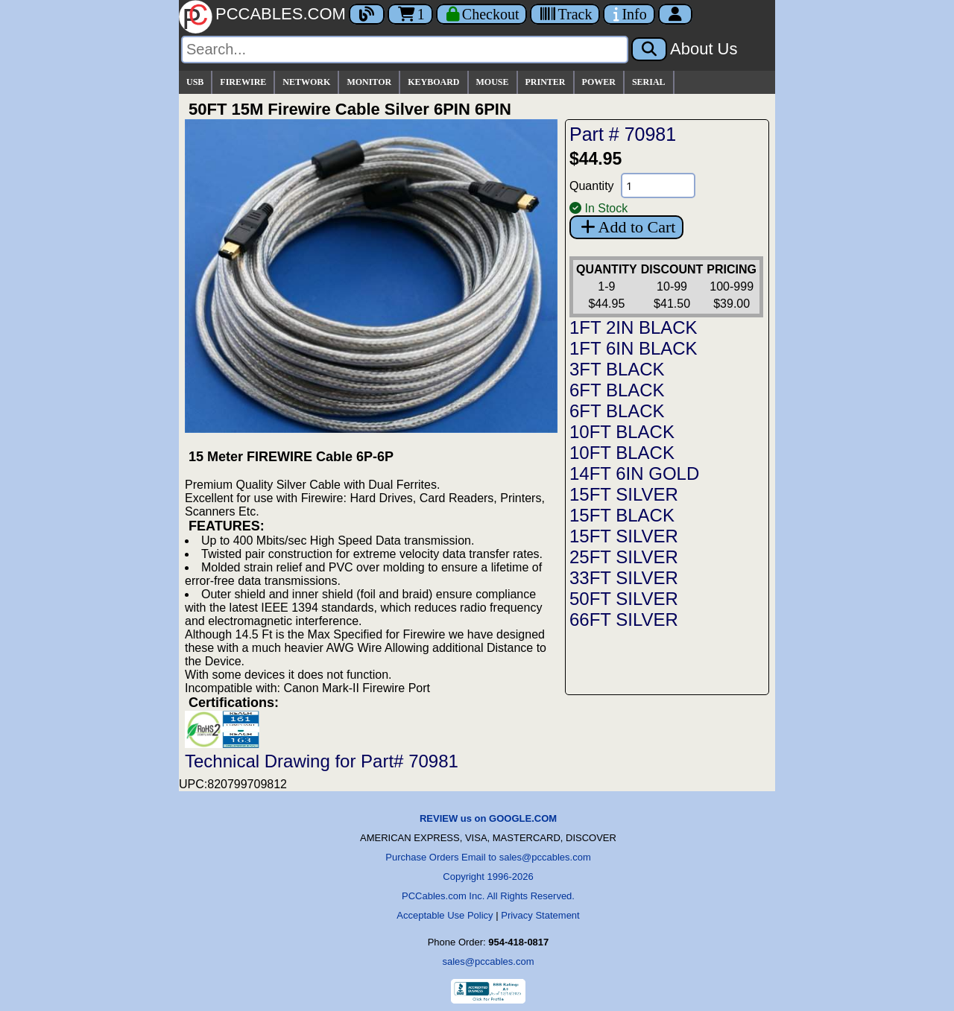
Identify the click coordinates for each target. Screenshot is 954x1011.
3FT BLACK (617, 369)
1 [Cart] (410, 14)
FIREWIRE (243, 82)
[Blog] (367, 14)
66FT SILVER (623, 619)
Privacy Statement (540, 915)
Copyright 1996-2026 (488, 876)
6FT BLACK (617, 390)
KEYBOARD (433, 82)
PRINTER (545, 82)
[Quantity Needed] (658, 185)
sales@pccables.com (488, 961)
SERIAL (649, 82)
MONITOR (369, 82)
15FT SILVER (623, 494)
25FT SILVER (623, 557)
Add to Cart (626, 227)
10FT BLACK (622, 432)
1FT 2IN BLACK (633, 327)
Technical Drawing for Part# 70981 (321, 761)
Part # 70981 (622, 134)
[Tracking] (565, 14)
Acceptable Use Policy (445, 915)
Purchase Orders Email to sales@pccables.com (487, 857)
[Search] (404, 49)
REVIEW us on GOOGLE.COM (488, 818)
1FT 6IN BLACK (633, 348)
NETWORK (306, 82)
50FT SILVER (623, 599)
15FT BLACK (622, 515)
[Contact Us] (628, 14)
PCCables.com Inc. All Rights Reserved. (488, 895)
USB (194, 82)
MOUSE (492, 82)
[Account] (675, 14)
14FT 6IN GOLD (634, 473)
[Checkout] (482, 14)
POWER (599, 82)
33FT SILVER (623, 578)
